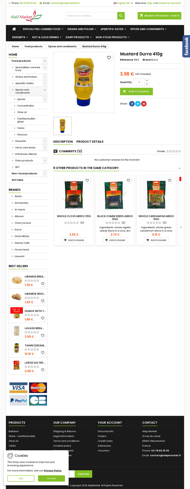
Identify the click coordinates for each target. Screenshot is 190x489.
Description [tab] (63, 141)
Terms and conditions (66, 441)
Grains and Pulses (80, 29)
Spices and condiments (147, 29)
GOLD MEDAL (21, 236)
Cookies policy (62, 446)
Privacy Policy (53, 470)
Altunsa (19, 216)
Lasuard (19, 256)
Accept (51, 478)
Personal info (106, 431)
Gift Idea (17, 180)
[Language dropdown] (123, 3)
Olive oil (22, 112)
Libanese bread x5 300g (35, 276)
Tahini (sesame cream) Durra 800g (35, 345)
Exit (21, 478)
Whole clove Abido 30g (74, 216)
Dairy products (77, 37)
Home (13, 54)
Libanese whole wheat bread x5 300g (35, 293)
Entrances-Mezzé (26, 154)
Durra (17, 229)
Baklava (13, 431)
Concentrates (25, 105)
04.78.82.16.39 (28, 3)
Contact (149, 422)
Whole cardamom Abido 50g (156, 217)
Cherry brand (22, 223)
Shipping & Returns (64, 431)
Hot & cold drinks (45, 37)
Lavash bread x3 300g (35, 328)
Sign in (151, 3)
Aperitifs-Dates (112, 29)
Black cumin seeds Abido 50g (115, 217)
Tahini (20, 128)
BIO (17, 167)
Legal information (63, 436)
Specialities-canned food (41, 29)
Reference (126, 59)
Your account (110, 422)
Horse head (21, 249)
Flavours (22, 134)
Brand (147, 59)
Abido (18, 196)
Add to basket (136, 91)
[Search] (95, 15)
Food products (21, 61)
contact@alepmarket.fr (65, 3)
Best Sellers (18, 266)
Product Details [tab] (90, 141)
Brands (15, 190)
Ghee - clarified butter (22, 436)
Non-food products (111, 37)
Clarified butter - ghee (27, 120)
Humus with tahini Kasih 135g (35, 311)
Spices (21, 99)
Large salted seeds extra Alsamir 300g (35, 362)
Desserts (18, 37)
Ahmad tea (21, 203)
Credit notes (105, 441)
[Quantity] (139, 82)
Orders (102, 436)
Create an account (169, 3)
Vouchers (103, 450)
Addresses (104, 446)
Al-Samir (19, 209)
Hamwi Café (22, 243)
